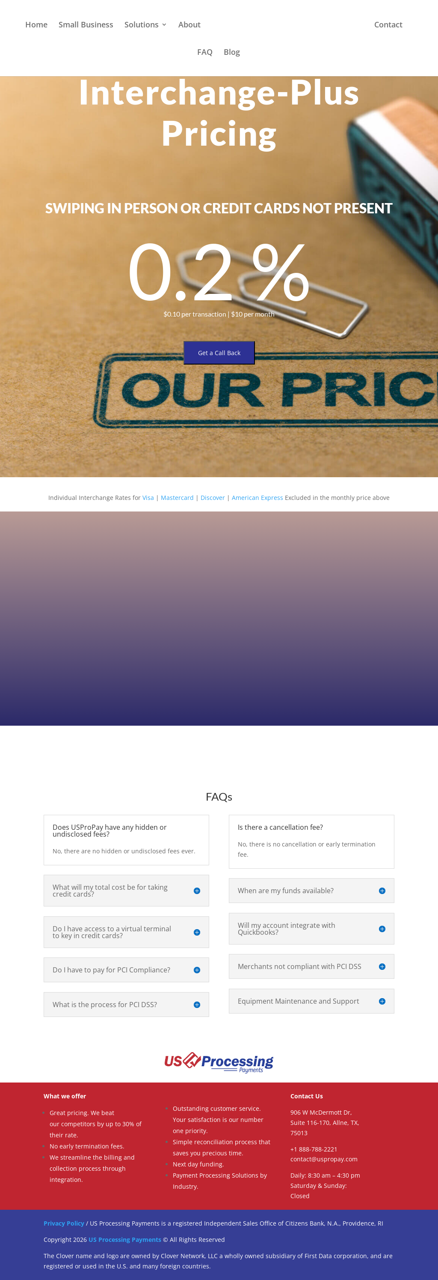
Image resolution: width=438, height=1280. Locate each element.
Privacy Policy (64, 1223)
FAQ (205, 53)
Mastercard (177, 497)
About (189, 25)
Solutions (141, 25)
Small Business (86, 25)
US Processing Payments (125, 1239)
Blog (232, 53)
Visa (148, 497)
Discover (213, 497)
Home (36, 25)
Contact (388, 25)
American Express (257, 497)
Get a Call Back (219, 353)
